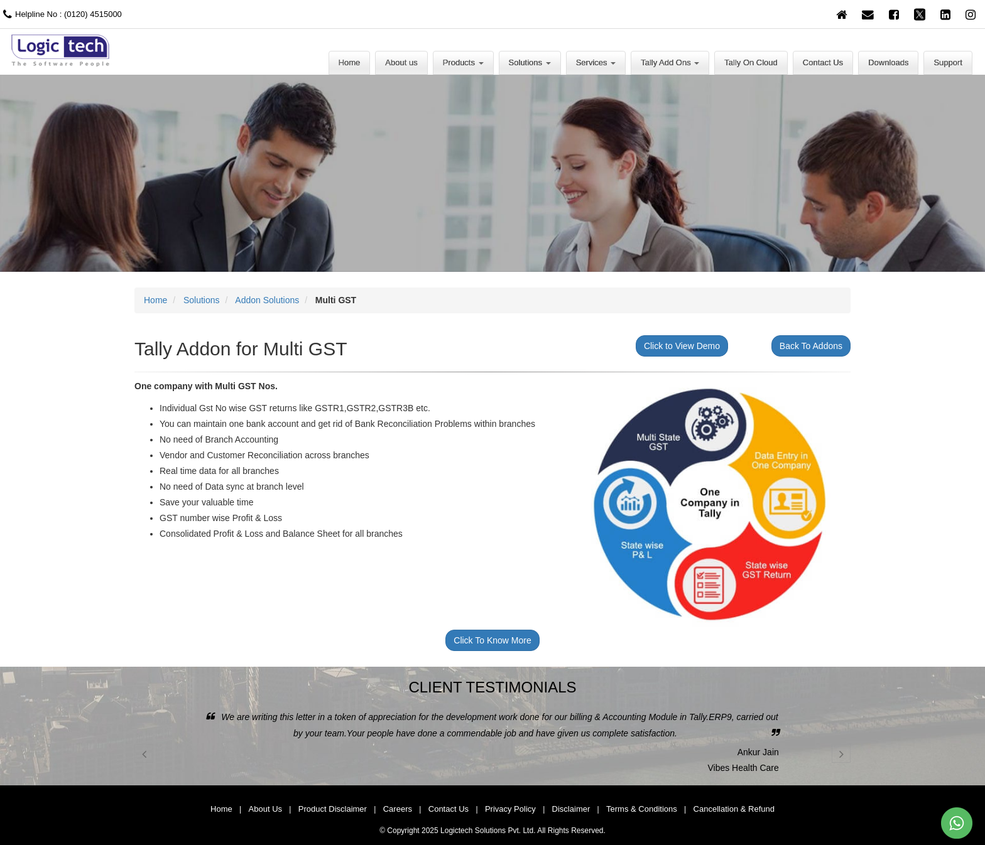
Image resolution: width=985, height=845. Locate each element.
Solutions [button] (530, 62)
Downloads (888, 62)
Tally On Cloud (751, 62)
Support (947, 62)
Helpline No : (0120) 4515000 (61, 14)
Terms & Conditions (641, 809)
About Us (265, 809)
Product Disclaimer (332, 809)
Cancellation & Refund (734, 809)
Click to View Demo (682, 346)
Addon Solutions (267, 300)
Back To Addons (811, 346)
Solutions (201, 300)
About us (401, 62)
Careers (397, 809)
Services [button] (596, 62)
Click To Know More (492, 640)
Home (350, 62)
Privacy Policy (510, 809)
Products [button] (463, 62)
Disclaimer (571, 809)
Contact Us (823, 62)
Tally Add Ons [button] (670, 62)
